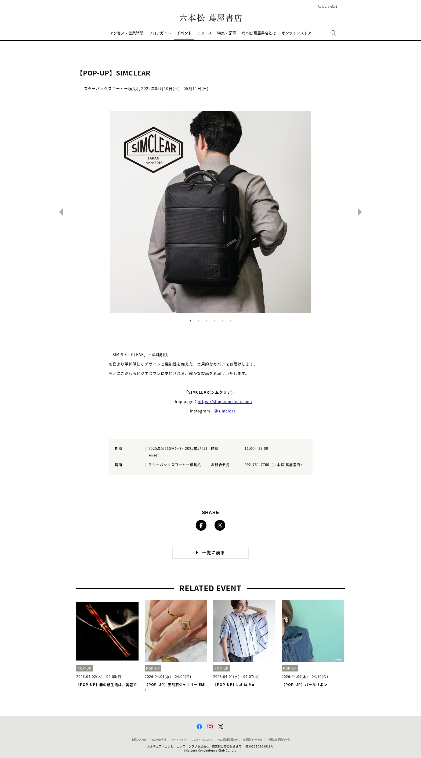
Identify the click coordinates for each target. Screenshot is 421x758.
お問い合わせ (139, 739)
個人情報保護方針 (228, 739)
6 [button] (230, 321)
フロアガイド (160, 33)
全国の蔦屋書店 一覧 (279, 739)
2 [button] (198, 321)
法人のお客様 (327, 6)
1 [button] (190, 321)
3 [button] (206, 321)
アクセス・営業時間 (126, 33)
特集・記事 (226, 33)
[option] (210, 212)
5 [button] (222, 321)
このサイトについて (202, 739)
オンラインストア (296, 33)
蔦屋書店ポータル (252, 739)
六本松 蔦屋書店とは (258, 33)
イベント (184, 33)
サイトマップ (178, 739)
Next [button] (362, 212)
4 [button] (214, 321)
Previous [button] (59, 212)
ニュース (204, 33)
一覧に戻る (213, 553)
